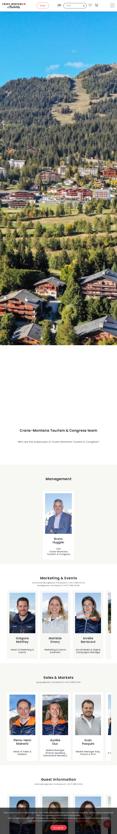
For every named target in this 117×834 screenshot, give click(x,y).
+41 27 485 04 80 (72, 585)
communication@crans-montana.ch (49, 582)
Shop (42, 5)
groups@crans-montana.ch (49, 682)
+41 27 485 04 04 (75, 784)
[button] (9, 178)
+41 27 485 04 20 (77, 582)
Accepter (58, 827)
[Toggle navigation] (112, 6)
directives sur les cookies (77, 821)
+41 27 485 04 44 (73, 682)
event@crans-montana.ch (49, 585)
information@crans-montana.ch (49, 784)
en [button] (59, 5)
